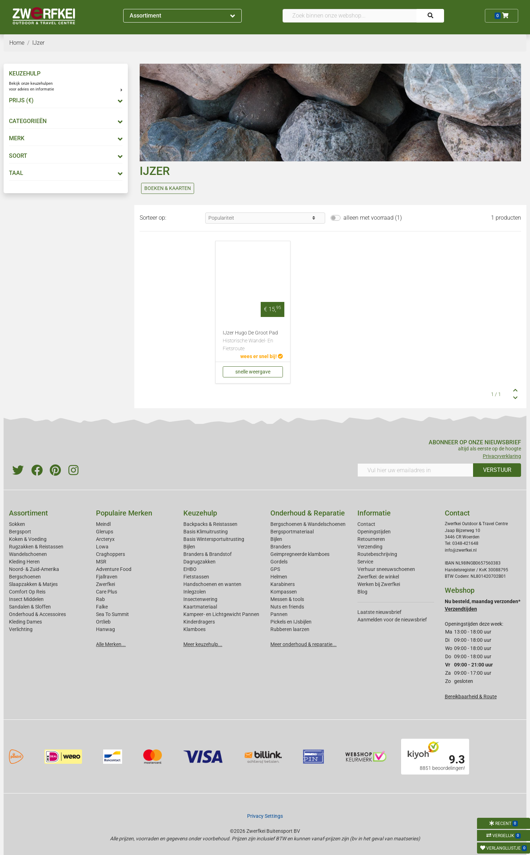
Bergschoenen (25, 577)
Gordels (279, 562)
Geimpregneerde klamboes (299, 554)
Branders (280, 546)
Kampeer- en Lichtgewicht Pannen (221, 614)
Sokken (17, 524)
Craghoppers (110, 554)
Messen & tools (287, 599)
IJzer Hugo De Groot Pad (253, 341)
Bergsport (20, 531)
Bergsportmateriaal (292, 531)
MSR (101, 562)
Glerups (104, 531)
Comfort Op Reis (27, 592)
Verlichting (21, 629)
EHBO (190, 569)
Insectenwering (200, 599)
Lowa (102, 546)
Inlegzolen (194, 592)
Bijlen (189, 546)
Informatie (374, 513)
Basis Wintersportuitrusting (213, 539)
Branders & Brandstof (207, 554)
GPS (275, 569)
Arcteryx (105, 539)
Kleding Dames (25, 622)
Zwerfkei (105, 584)
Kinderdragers (199, 622)
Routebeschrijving (377, 554)
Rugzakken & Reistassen (36, 546)
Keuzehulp (200, 513)
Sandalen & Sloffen (30, 607)
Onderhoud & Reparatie (307, 513)
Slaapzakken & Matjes (33, 584)
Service (365, 562)
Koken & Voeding (28, 539)
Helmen (278, 577)
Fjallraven (106, 577)
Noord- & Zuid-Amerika (34, 569)
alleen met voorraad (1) (372, 217)
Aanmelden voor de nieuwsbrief (392, 619)
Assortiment (182, 15)
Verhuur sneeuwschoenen (386, 569)
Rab (100, 599)
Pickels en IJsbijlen (291, 622)
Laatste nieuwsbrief (379, 612)
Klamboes (194, 629)
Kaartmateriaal (200, 607)
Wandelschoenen (28, 554)
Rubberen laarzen (289, 629)
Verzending (369, 546)
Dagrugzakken (199, 562)
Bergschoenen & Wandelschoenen (308, 524)
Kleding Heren (24, 562)
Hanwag (105, 629)
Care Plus (106, 592)
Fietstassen (196, 577)
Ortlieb (103, 622)
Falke (102, 607)
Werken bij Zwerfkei (378, 584)
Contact (366, 524)
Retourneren (371, 539)
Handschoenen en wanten (212, 584)
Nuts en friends (287, 607)
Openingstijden (374, 531)
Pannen (279, 614)
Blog (362, 592)
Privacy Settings (265, 816)
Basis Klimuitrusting (205, 531)
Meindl (103, 524)
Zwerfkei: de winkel (378, 577)
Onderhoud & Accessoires (37, 614)
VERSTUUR (497, 469)
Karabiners (282, 584)
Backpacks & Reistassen (210, 524)
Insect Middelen (26, 599)
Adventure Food (113, 569)
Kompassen (283, 592)
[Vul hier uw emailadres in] (415, 470)
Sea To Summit (112, 614)
